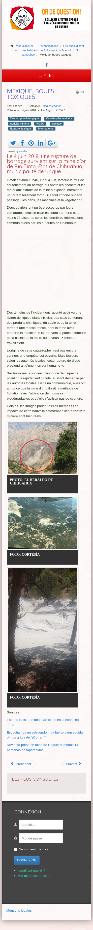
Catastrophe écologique (24, 118)
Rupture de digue (20, 128)
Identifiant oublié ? (31, 870)
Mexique (57, 123)
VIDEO (40, 123)
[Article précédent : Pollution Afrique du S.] (21, 764)
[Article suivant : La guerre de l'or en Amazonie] (74, 764)
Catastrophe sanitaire (59, 118)
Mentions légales (19, 910)
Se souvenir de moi (33, 849)
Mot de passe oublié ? (34, 876)
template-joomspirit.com (92, 913)
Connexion (26, 860)
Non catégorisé (52, 105)
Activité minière (19, 123)
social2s (23, 151)
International (45, 128)
